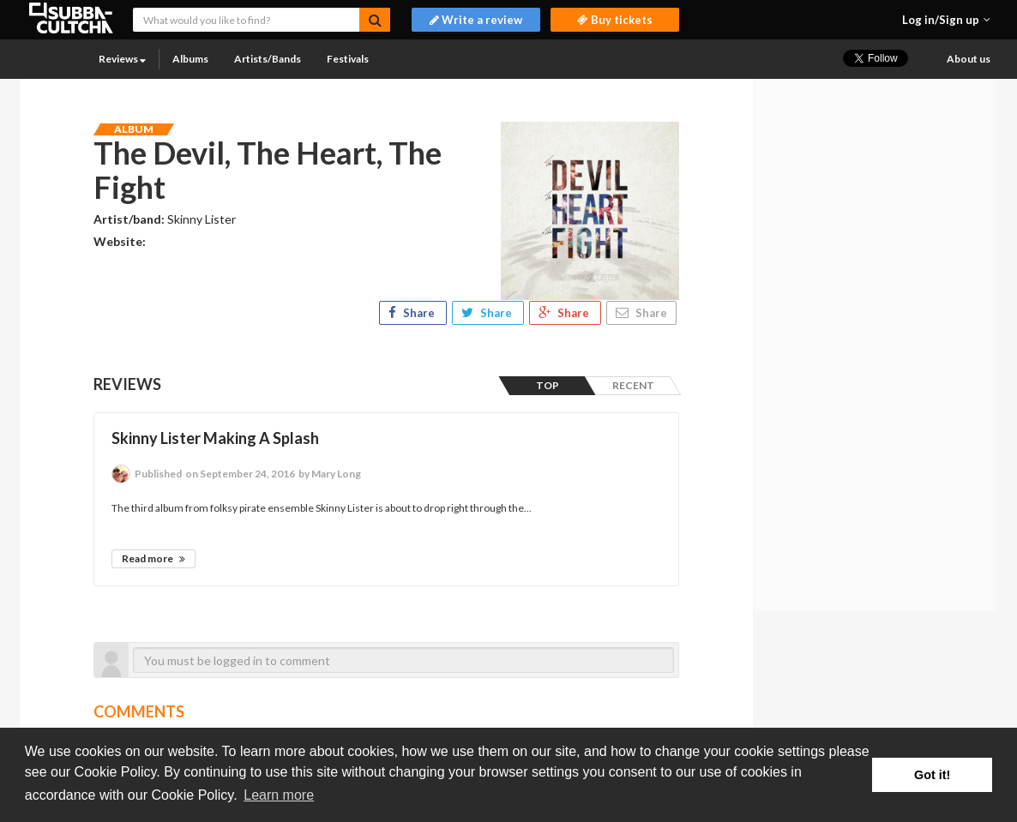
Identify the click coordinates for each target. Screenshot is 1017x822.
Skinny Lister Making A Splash (215, 438)
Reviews (122, 58)
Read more (153, 558)
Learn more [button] (279, 795)
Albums (190, 58)
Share (412, 313)
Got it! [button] (932, 775)
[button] (946, 19)
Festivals (348, 58)
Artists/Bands (267, 58)
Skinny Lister (201, 219)
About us (968, 58)
